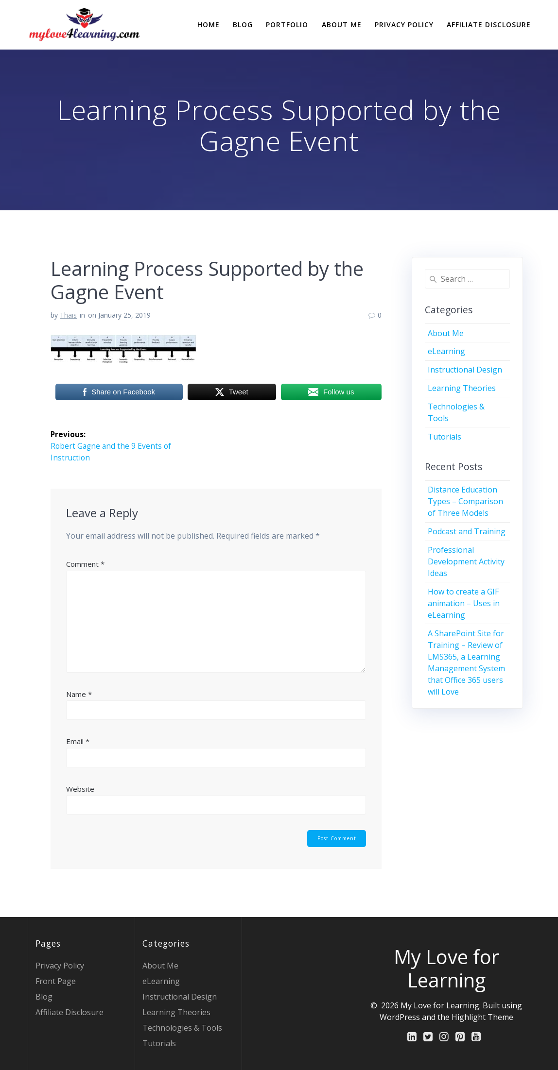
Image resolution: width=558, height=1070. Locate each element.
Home (208, 24)
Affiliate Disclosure (489, 24)
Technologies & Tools (182, 1027)
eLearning (446, 351)
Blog (243, 24)
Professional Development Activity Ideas (466, 561)
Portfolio (287, 24)
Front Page (55, 981)
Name (79, 694)
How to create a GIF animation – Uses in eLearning (464, 603)
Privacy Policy (404, 24)
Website (80, 789)
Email (77, 742)
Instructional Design (465, 369)
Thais (68, 315)
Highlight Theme (482, 1017)
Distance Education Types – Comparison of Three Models (465, 501)
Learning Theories (462, 388)
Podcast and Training (467, 531)
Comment (85, 564)
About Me (342, 24)
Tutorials (444, 436)
